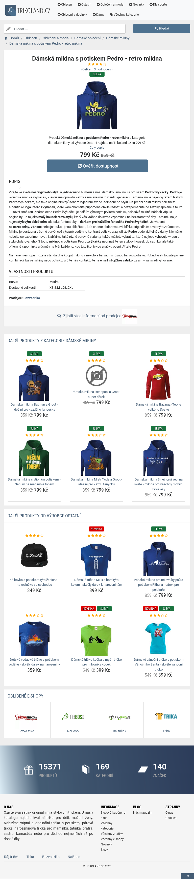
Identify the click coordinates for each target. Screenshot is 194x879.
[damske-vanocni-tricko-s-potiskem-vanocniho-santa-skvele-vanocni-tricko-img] (158, 637)
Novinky (141, 4)
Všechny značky (112, 834)
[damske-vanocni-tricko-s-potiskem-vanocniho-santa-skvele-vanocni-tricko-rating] (158, 615)
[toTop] (187, 876)
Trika (30, 857)
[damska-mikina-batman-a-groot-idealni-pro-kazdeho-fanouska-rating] (34, 360)
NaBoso (74, 857)
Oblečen (69, 4)
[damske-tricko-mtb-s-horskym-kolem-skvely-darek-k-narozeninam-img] (96, 557)
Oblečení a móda (115, 4)
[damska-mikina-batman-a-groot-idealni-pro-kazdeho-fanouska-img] (34, 382)
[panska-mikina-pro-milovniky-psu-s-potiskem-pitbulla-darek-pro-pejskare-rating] (158, 535)
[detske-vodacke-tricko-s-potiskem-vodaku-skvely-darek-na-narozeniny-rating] (34, 615)
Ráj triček (11, 857)
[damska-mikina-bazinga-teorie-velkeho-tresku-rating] (158, 360)
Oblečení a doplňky (77, 14)
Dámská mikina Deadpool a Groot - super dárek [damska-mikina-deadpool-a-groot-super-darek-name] (96, 394)
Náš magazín (142, 812)
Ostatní (89, 4)
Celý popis (97, 147)
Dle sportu (163, 4)
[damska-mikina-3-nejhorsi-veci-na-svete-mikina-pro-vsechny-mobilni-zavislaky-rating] (158, 435)
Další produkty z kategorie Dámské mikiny (52, 340)
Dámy (103, 14)
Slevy (104, 849)
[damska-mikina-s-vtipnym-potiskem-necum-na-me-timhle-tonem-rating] (34, 435)
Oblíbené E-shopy (25, 696)
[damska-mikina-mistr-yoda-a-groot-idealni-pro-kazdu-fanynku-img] (96, 457)
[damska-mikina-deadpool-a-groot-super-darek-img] (96, 375)
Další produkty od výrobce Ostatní (44, 515)
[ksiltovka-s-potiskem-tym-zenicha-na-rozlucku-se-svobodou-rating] (34, 535)
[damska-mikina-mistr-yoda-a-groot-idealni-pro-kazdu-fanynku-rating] (96, 435)
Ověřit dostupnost (98, 166)
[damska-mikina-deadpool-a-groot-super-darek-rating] (96, 360)
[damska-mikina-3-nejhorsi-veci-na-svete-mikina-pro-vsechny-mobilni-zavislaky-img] (158, 457)
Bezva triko (31, 298)
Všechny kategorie (129, 14)
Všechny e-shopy (112, 839)
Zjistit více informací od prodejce (97, 316)
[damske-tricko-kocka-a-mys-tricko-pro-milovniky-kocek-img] (96, 637)
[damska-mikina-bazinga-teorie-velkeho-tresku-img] (158, 382)
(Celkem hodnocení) (97, 69)
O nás (169, 812)
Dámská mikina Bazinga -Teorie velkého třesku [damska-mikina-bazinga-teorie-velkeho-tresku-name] (158, 407)
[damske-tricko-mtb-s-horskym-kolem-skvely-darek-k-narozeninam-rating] (96, 535)
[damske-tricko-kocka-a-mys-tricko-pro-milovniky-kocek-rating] (96, 615)
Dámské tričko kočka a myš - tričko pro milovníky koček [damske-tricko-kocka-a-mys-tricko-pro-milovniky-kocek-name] (96, 662)
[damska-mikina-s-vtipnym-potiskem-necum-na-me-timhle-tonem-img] (34, 457)
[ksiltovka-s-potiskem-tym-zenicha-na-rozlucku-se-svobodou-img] (34, 557)
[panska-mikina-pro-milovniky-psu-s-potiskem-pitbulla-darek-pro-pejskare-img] (158, 557)
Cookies (170, 818)
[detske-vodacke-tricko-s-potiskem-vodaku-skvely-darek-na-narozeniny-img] (34, 637)
